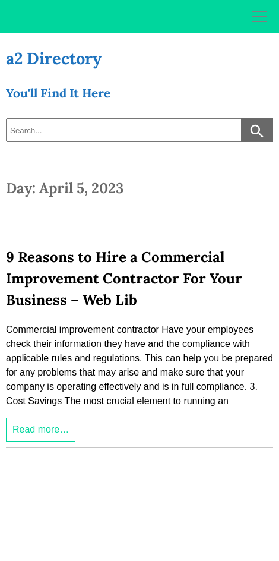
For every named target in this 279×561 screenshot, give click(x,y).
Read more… (40, 429)
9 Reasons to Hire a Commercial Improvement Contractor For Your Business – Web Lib (124, 278)
